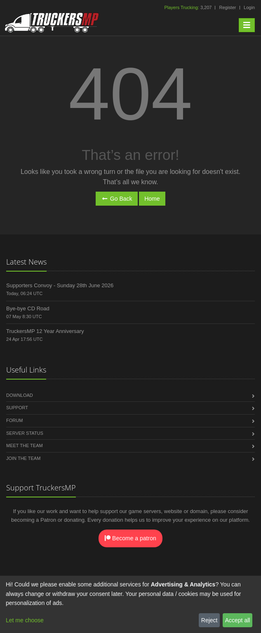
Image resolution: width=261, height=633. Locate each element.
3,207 (188, 7)
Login (249, 7)
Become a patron (130, 538)
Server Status (24, 433)
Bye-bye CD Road (27, 308)
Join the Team (23, 458)
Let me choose (25, 620)
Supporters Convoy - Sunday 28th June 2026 (59, 285)
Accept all (237, 620)
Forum (14, 420)
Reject (209, 620)
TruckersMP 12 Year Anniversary (45, 331)
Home (152, 198)
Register (227, 7)
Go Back (116, 198)
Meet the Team (24, 445)
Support (17, 407)
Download (19, 395)
